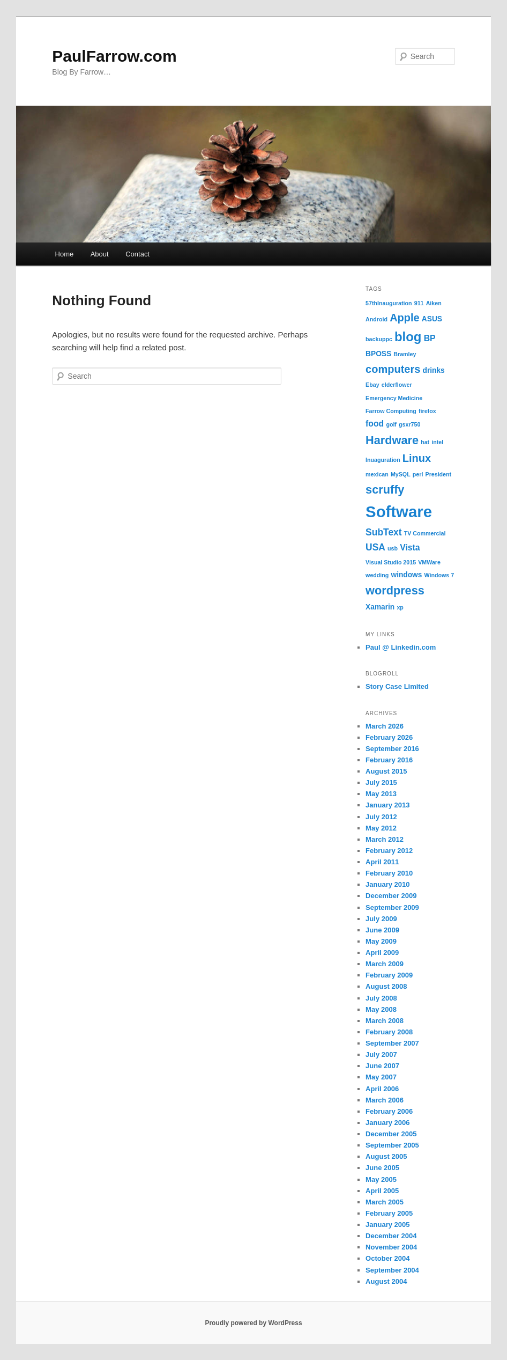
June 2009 (382, 930)
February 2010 (389, 873)
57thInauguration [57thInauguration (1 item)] (389, 303)
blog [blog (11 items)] (407, 336)
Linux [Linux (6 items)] (416, 458)
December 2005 (391, 1134)
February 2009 (389, 975)
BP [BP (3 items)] (430, 338)
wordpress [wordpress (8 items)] (395, 590)
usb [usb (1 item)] (392, 548)
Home (64, 254)
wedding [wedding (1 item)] (377, 575)
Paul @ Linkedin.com (401, 647)
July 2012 (381, 817)
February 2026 (389, 737)
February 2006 (389, 1111)
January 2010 (387, 884)
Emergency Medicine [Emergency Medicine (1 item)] (394, 398)
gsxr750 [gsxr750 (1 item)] (409, 424)
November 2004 (391, 1247)
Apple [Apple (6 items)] (405, 318)
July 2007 (381, 1054)
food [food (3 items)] (375, 423)
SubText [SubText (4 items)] (384, 532)
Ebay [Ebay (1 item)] (372, 384)
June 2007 (382, 1066)
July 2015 (381, 782)
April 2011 (382, 862)
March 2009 (385, 964)
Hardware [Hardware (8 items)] (392, 440)
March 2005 (385, 1202)
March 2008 (385, 1021)
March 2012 (385, 839)
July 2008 (381, 998)
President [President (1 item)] (439, 474)
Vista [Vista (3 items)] (410, 547)
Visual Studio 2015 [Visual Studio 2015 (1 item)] (391, 562)
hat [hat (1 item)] (425, 442)
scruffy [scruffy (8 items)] (385, 489)
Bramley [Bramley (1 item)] (404, 354)
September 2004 (392, 1270)
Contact (137, 254)
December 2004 (391, 1236)
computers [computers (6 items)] (393, 369)
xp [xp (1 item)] (400, 607)
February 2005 (389, 1213)
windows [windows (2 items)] (406, 575)
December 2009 (391, 896)
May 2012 (381, 828)
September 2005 (392, 1145)
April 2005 (382, 1191)
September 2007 (392, 1043)
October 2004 (387, 1258)
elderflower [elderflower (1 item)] (397, 384)
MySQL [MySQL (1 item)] (401, 474)
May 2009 (381, 941)
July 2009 (381, 919)
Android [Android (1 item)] (376, 319)
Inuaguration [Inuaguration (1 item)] (383, 460)
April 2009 (382, 953)
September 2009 (392, 907)
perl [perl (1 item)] (418, 474)
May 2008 (381, 1009)
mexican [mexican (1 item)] (377, 474)
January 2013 (387, 805)
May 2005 (381, 1179)
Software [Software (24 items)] (399, 511)
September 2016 (392, 749)
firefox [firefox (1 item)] (427, 411)
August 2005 (386, 1156)
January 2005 (387, 1225)
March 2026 (385, 726)
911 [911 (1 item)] (419, 303)
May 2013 (381, 794)
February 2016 (389, 760)
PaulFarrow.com (114, 56)
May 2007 (381, 1077)
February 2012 (389, 851)
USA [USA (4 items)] (375, 547)
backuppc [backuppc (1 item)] (379, 339)
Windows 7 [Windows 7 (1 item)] (439, 575)
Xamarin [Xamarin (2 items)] (380, 607)
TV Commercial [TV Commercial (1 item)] (425, 533)
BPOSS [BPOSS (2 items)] (378, 354)
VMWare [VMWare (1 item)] (429, 562)
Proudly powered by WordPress (253, 1323)
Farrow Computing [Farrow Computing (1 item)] (391, 411)
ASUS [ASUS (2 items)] (432, 319)
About (100, 254)
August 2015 (386, 771)
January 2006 (387, 1123)
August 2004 (386, 1281)
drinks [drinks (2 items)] (434, 370)
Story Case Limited (397, 686)
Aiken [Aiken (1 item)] (434, 303)
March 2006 (385, 1100)
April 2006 (382, 1089)
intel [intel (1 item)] (437, 442)
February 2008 (389, 1032)
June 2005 (382, 1168)
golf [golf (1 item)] (391, 424)
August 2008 (386, 986)
